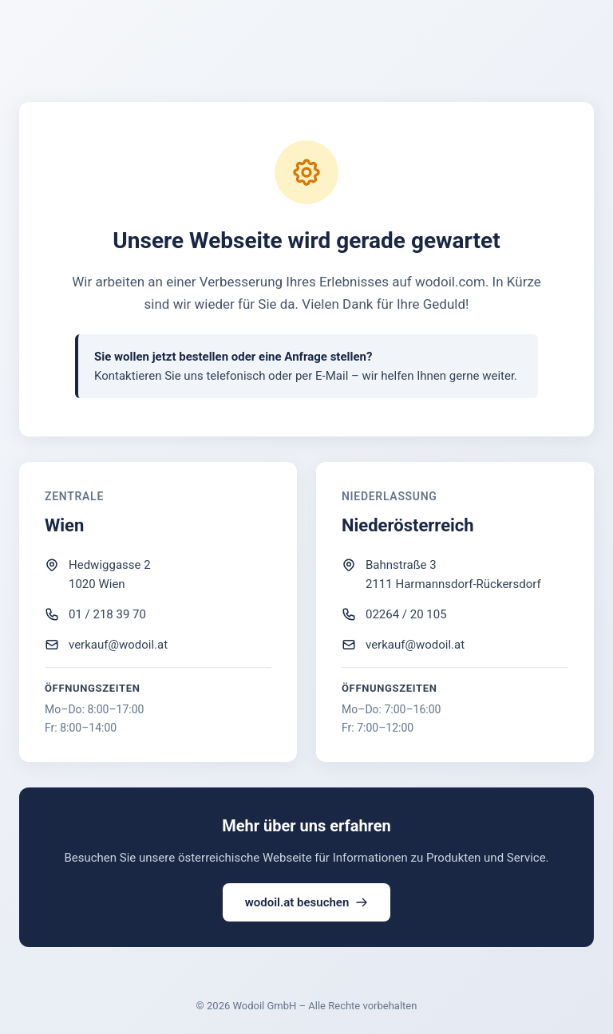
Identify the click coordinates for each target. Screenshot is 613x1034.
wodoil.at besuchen (307, 902)
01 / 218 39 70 (107, 614)
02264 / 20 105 (406, 614)
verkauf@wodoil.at (118, 644)
